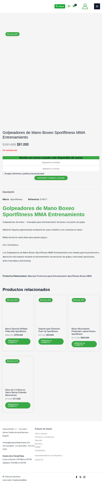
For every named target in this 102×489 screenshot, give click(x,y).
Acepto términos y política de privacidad (24, 173)
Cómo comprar (41, 434)
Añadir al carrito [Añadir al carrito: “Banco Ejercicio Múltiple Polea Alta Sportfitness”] (13, 341)
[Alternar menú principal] (97, 6)
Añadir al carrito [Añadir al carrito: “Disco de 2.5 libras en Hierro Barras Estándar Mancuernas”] (13, 405)
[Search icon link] (60, 6)
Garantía (38, 440)
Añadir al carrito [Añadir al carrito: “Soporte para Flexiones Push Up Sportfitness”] (46, 341)
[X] (80, 477)
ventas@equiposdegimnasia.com (16, 443)
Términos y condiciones (44, 437)
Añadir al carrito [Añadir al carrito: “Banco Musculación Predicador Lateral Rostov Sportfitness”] (79, 344)
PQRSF (38, 447)
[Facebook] (76, 477)
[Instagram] (84, 477)
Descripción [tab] (8, 192)
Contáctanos (40, 450)
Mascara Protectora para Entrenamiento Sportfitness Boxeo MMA (60, 276)
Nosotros (38, 444)
